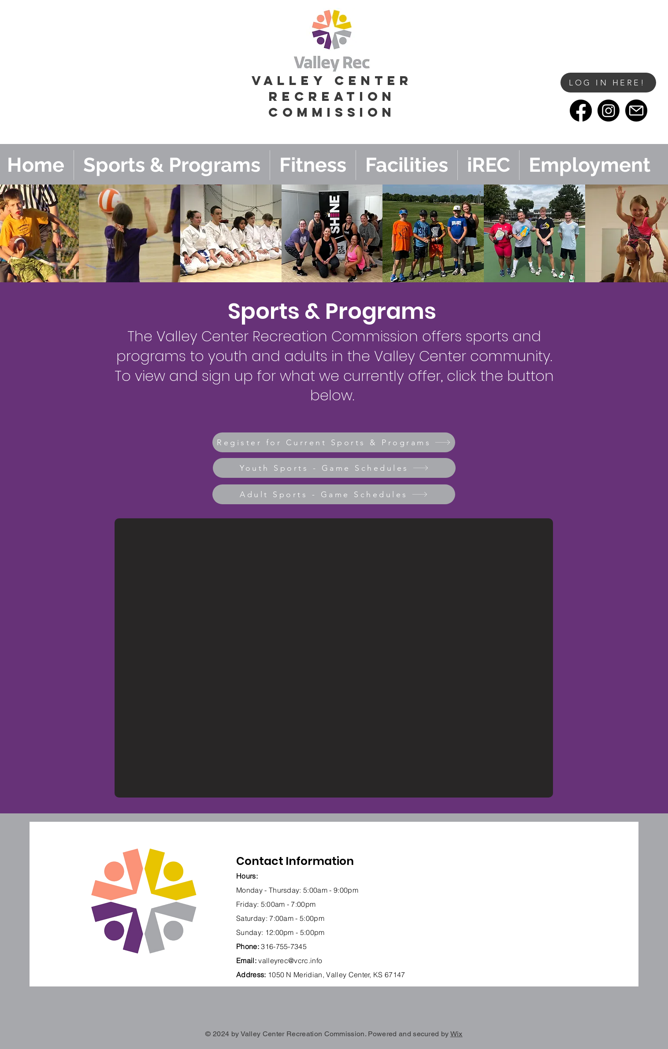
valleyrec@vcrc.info (290, 960)
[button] (542, 98)
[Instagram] (608, 111)
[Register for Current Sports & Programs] (333, 442)
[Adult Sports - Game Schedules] (333, 494)
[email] (636, 111)
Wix (456, 1034)
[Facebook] (581, 111)
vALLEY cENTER (332, 81)
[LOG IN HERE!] (608, 82)
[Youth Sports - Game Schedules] (334, 468)
